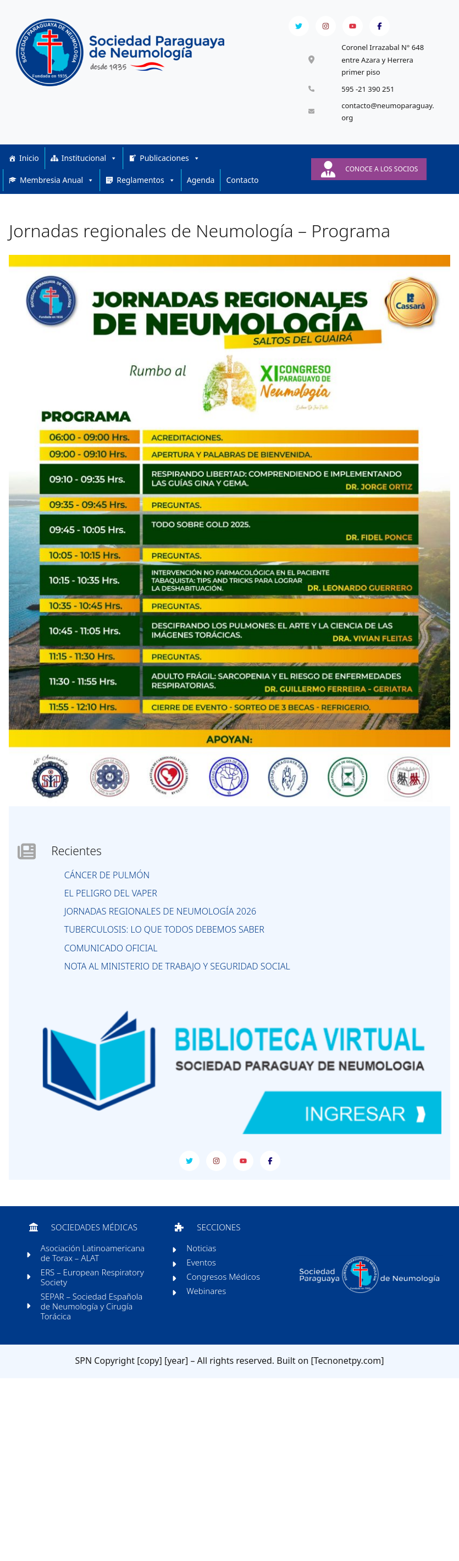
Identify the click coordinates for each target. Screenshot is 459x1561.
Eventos (203, 1280)
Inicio (29, 169)
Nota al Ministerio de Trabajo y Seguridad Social (180, 977)
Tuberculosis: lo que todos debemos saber (167, 940)
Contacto (242, 191)
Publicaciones (170, 169)
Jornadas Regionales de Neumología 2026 (163, 922)
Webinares (208, 1308)
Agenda (201, 191)
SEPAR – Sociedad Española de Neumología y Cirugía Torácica (95, 1324)
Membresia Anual (57, 191)
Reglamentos (146, 191)
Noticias (203, 1266)
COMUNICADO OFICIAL (114, 959)
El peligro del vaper (113, 904)
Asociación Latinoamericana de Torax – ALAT (96, 1271)
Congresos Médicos (225, 1294)
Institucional (89, 169)
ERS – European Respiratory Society (96, 1295)
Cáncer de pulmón (109, 885)
